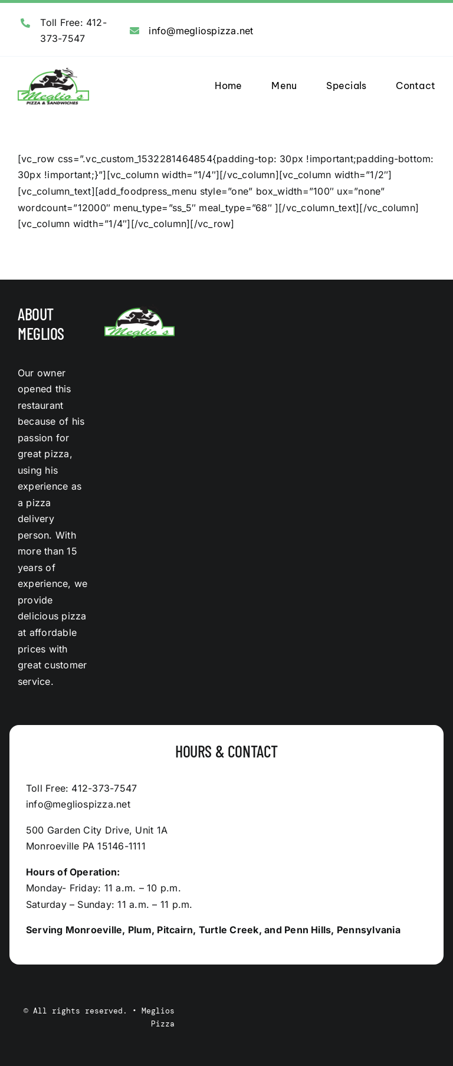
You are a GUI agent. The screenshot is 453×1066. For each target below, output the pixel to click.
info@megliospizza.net (201, 31)
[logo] (53, 72)
